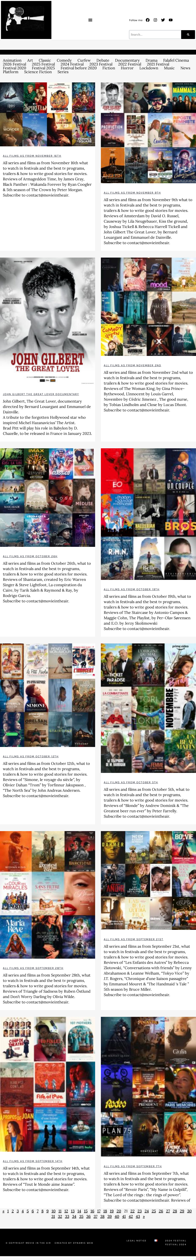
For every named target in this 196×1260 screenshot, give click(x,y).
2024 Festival (72, 64)
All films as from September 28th (33, 968)
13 (73, 1211)
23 (140, 1211)
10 (54, 1211)
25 (154, 1211)
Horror (127, 68)
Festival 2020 (14, 68)
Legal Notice (137, 1240)
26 (161, 1211)
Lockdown (148, 68)
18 (105, 1211)
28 (175, 1211)
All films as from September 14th (33, 1161)
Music (169, 68)
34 (74, 1216)
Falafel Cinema (176, 60)
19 (112, 1211)
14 (79, 1211)
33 (67, 1216)
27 (168, 1211)
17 (98, 1211)
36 (88, 1216)
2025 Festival (43, 64)
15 (86, 1211)
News (185, 68)
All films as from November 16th (32, 156)
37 (95, 1216)
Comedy (64, 60)
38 (102, 1216)
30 (189, 1211)
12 (66, 1211)
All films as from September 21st (133, 939)
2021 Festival (158, 64)
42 (131, 1216)
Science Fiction (38, 72)
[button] (90, 20)
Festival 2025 (43, 68)
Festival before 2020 (79, 68)
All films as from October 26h (30, 556)
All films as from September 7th (133, 1166)
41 (124, 1216)
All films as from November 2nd (132, 365)
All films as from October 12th (31, 756)
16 (92, 1211)
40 (117, 1216)
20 (119, 1211)
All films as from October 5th (131, 782)
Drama (151, 60)
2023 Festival (100, 64)
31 (53, 1216)
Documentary (127, 60)
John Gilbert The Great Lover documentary (41, 394)
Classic (45, 60)
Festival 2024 (175, 1244)
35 (81, 1216)
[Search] (188, 34)
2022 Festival (129, 64)
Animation (12, 60)
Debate (102, 60)
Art (30, 60)
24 (147, 1211)
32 (60, 1216)
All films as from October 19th (132, 589)
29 (182, 1211)
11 (60, 1211)
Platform (10, 72)
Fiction (108, 68)
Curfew (84, 60)
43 (138, 1216)
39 (109, 1216)
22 (132, 1211)
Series (63, 72)
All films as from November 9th (132, 192)
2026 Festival (14, 64)
